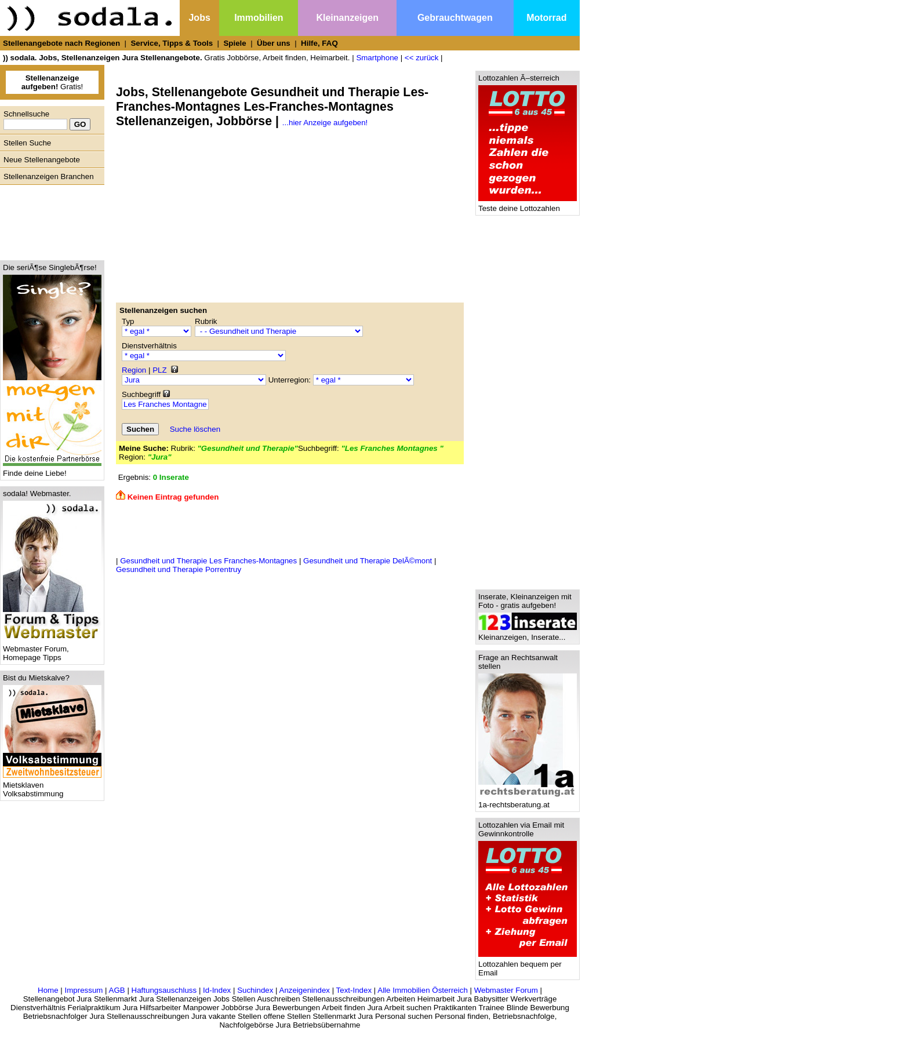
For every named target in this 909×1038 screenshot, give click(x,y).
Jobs (199, 18)
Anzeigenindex (304, 990)
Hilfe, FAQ (319, 43)
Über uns (273, 43)
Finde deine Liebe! (52, 470)
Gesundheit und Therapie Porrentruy (178, 569)
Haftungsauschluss (164, 990)
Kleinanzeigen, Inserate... (527, 634)
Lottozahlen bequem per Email (527, 965)
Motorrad (546, 18)
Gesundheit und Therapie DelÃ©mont (367, 560)
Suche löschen (195, 429)
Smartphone (377, 57)
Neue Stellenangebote (41, 159)
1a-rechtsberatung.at (527, 801)
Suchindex (255, 990)
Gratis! (52, 82)
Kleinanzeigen (347, 18)
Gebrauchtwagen (455, 18)
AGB (117, 990)
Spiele (234, 43)
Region (134, 370)
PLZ (159, 370)
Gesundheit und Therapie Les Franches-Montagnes (208, 560)
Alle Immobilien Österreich (422, 990)
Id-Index (217, 990)
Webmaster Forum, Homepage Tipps (52, 650)
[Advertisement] (49, 220)
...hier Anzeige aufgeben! (325, 122)
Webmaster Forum (506, 990)
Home (48, 990)
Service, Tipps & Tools (171, 43)
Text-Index (354, 990)
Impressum (83, 990)
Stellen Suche (27, 143)
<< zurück (422, 57)
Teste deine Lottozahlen (527, 205)
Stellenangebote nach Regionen (61, 43)
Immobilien (258, 18)
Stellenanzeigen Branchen (48, 176)
